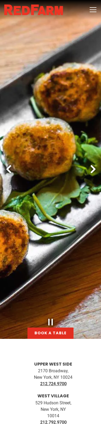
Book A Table (50, 402)
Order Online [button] (50, 417)
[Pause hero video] (51, 296)
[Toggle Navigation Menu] (93, 10)
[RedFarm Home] (33, 9)
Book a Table (50, 307)
